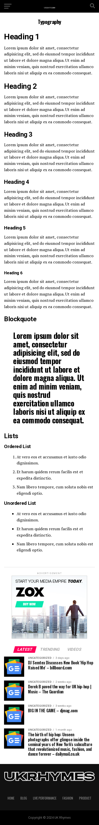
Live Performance (44, 798)
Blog (23, 798)
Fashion (67, 798)
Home (11, 798)
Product (85, 798)
